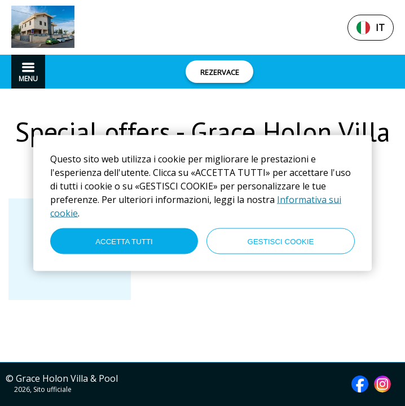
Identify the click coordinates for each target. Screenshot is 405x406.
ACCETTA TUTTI (124, 241)
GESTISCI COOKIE (281, 241)
